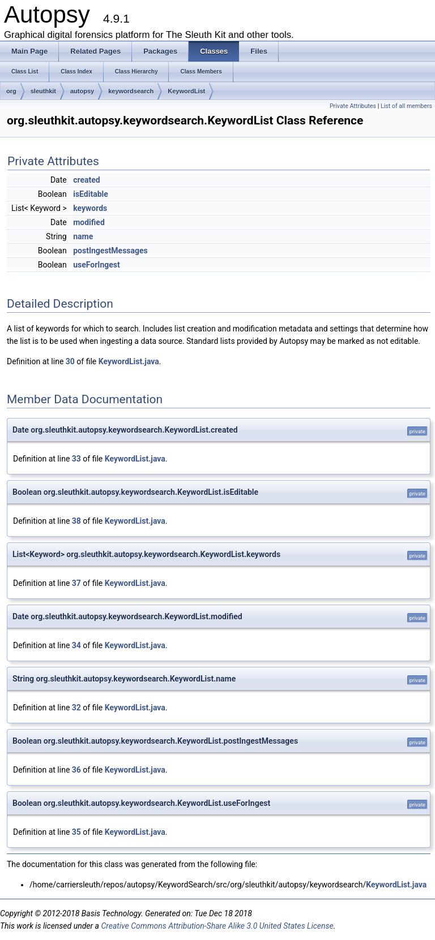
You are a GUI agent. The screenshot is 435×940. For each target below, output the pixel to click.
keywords (90, 208)
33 (76, 458)
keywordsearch (130, 91)
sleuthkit (43, 91)
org (11, 91)
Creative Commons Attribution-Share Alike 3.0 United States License (217, 925)
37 (76, 583)
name (83, 236)
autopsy (82, 91)
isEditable (90, 194)
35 (76, 831)
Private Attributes (353, 106)
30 (70, 361)
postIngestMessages (110, 250)
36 (76, 769)
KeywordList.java (129, 361)
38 (76, 520)
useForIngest (96, 264)
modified (89, 222)
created (86, 179)
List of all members (406, 106)
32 (76, 707)
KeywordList (186, 91)
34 (76, 645)
